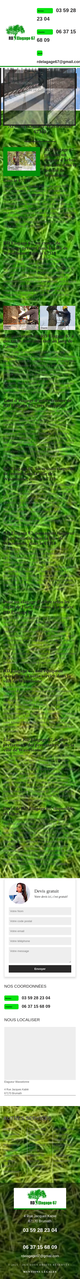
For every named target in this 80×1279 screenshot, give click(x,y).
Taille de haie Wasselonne (37, 1131)
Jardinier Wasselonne (11, 1131)
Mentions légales (40, 1271)
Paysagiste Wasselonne (11, 1152)
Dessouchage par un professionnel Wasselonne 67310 (63, 1155)
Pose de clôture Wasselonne (13, 1142)
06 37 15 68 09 (36, 1006)
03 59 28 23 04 (36, 997)
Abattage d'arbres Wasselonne (11, 1166)
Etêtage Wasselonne (37, 1142)
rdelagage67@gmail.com (40, 1256)
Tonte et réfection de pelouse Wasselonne (37, 1158)
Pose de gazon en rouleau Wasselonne (64, 1134)
